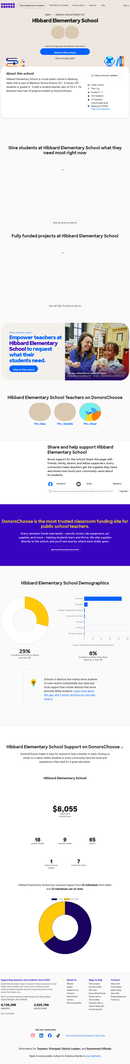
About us (92, 5)
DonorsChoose (8, 5)
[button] (88, 494)
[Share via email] (89, 487)
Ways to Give (95, 983)
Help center (115, 987)
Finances (70, 997)
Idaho (48, 14)
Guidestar (23, 1003)
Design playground (118, 1000)
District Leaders (71, 1052)
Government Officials (99, 1052)
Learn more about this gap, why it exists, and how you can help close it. (69, 698)
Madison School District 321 (70, 14)
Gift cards (93, 994)
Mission (70, 987)
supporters (15, 1009)
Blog (119, 994)
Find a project (94, 987)
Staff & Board (72, 1000)
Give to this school (65, 51)
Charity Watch (45, 1000)
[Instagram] (32, 1039)
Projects (53, 126)
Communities (116, 990)
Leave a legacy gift (96, 1010)
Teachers (69, 126)
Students (86, 126)
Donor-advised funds (97, 997)
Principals (55, 1052)
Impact (37, 126)
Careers (70, 1003)
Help (103, 5)
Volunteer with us (96, 1007)
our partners (93, 1059)
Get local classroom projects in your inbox (85, 1039)
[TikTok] (58, 1039)
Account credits (95, 990)
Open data (115, 997)
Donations (104, 126)
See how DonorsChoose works (65, 552)
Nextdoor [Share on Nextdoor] (113, 488)
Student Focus (73, 994)
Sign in (126, 5)
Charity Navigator (8, 1003)
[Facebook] (49, 1039)
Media (113, 994)
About (23, 126)
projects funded (48, 1009)
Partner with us (78, 5)
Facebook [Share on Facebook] (57, 487)
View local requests (100, 109)
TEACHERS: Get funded (58, 5)
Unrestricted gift (95, 1013)
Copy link (123, 495)
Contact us (115, 1003)
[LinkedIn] (41, 1039)
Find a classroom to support (32, 5)
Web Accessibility (74, 1007)
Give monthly (94, 1003)
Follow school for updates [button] (104, 75)
